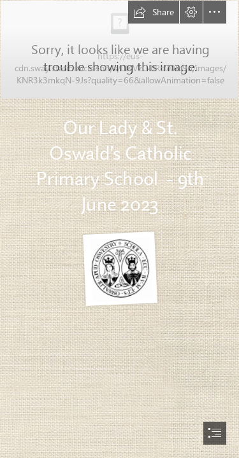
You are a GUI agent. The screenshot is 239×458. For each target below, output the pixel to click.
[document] (119, 229)
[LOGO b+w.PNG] (119, 268)
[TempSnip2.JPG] (119, 112)
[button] (153, 12)
